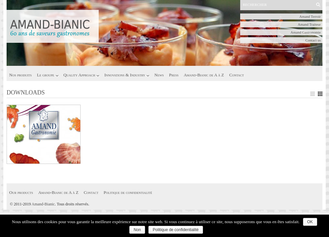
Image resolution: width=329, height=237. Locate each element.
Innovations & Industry (124, 74)
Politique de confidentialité (128, 192)
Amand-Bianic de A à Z (204, 74)
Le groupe (45, 74)
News (159, 74)
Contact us (313, 40)
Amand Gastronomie (306, 32)
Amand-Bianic (43, 204)
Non (137, 229)
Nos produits (20, 74)
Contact (236, 74)
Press (174, 74)
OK (310, 222)
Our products (21, 192)
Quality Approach (79, 74)
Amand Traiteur (309, 24)
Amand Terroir (310, 16)
